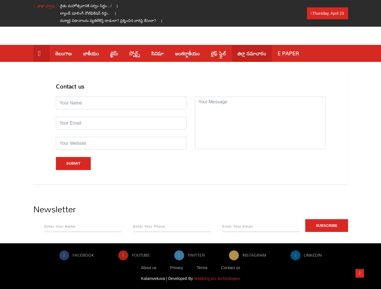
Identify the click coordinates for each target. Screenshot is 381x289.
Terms (202, 267)
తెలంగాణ (63, 53)
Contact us (230, 267)
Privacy (176, 267)
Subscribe (327, 225)
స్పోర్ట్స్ (134, 53)
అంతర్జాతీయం (187, 53)
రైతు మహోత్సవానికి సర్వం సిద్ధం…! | (91, 6)
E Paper (288, 53)
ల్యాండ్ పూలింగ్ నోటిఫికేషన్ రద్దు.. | (90, 13)
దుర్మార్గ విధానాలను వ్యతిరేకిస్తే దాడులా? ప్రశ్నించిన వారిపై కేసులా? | (113, 20)
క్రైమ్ (114, 53)
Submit (73, 163)
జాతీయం (91, 53)
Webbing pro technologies (217, 278)
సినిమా (157, 53)
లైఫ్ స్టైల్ (218, 53)
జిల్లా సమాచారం (251, 53)
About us (149, 267)
